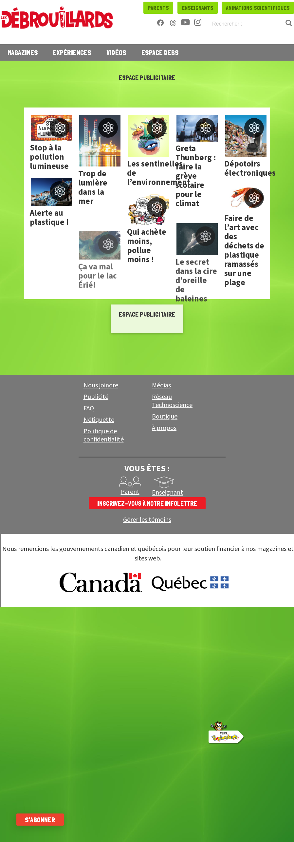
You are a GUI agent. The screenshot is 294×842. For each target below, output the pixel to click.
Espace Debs (160, 52)
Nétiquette (98, 419)
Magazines (23, 52)
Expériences (72, 52)
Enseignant (167, 492)
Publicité (95, 396)
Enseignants (197, 7)
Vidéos (116, 52)
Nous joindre (100, 385)
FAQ (88, 408)
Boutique (164, 416)
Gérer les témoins (147, 520)
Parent (130, 492)
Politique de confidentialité (103, 435)
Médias (161, 385)
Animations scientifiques (258, 7)
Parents (158, 7)
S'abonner (40, 819)
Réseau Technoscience (172, 401)
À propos (164, 428)
